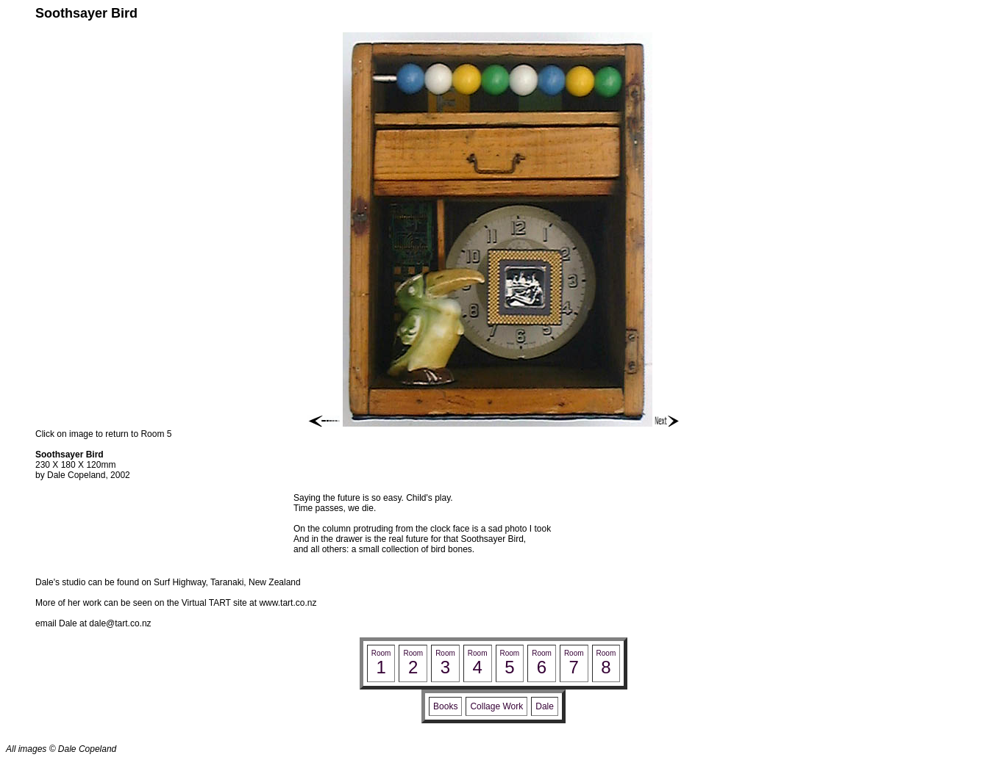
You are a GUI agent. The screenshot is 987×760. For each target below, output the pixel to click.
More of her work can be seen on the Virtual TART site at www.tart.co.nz (175, 603)
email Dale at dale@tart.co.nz (93, 623)
